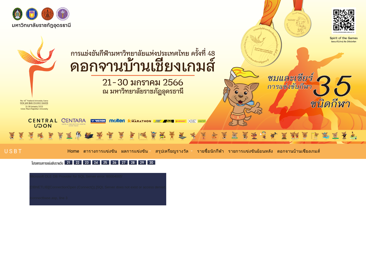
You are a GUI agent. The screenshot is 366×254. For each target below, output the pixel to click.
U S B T (13, 151)
